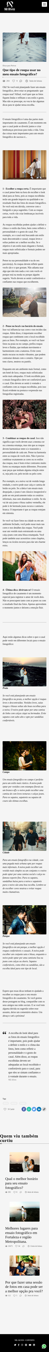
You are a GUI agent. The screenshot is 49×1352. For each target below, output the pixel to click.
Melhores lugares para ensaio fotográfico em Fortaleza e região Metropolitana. (21, 1235)
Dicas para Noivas (9, 66)
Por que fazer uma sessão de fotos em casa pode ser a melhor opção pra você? (24, 1286)
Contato (29, 1340)
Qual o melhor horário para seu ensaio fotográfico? (21, 1183)
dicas (6, 1103)
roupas (22, 1103)
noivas (14, 1103)
